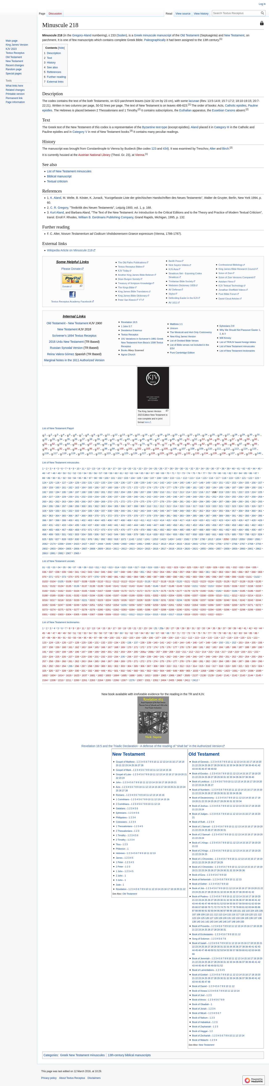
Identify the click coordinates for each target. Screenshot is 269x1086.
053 (155, 572)
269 (103, 501)
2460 (124, 543)
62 (53, 444)
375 (129, 515)
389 (221, 515)
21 (183, 434)
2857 (219, 548)
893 (110, 539)
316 (188, 506)
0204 (171, 595)
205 (129, 492)
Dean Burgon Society (129, 279)
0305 (76, 614)
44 (135, 439)
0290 (179, 609)
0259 (155, 605)
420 (201, 520)
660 (208, 534)
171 (129, 487)
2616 (187, 543)
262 (57, 501)
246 (175, 496)
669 (221, 534)
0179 (195, 590)
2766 (234, 543)
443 (129, 525)
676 (227, 534)
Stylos (172, 294)
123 (154, 148)
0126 (226, 581)
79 (180, 444)
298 (71, 506)
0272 (258, 605)
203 (116, 492)
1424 (171, 539)
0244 (258, 600)
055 (168, 572)
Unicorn (174, 328)
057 (182, 572)
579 (136, 534)
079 (103, 576)
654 (168, 534)
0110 (100, 581)
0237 (203, 600)
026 (196, 567)
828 (64, 539)
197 (77, 492)
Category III (221, 127)
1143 (131, 539)
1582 (186, 539)
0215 (258, 595)
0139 (100, 586)
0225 (116, 600)
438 (97, 525)
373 (116, 515)
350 (188, 510)
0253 (108, 605)
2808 (92, 548)
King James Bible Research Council (237, 269)
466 (57, 529)
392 (241, 515)
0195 (100, 595)
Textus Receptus (129, 334)
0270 (242, 605)
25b (162, 628)
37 (83, 439)
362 (44, 515)
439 (103, 525)
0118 (163, 581)
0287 (155, 609)
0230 (155, 600)
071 (51, 576)
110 (210, 448)
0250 (84, 605)
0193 (84, 595)
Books (124, 350)
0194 (92, 595)
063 (221, 572)
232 (84, 496)
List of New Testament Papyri (58, 428)
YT (140, 300)
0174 (155, 590)
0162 (60, 590)
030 (222, 567)
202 (110, 492)
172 (136, 487)
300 (84, 506)
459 (234, 525)
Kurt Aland (57, 212)
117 (55, 453)
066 (241, 572)
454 (201, 525)
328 (44, 510)
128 (153, 453)
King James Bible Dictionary (132, 295)
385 (195, 515)
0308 (100, 614)
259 (260, 496)
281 (182, 501)
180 (188, 487)
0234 (179, 600)
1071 (123, 539)
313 (168, 506)
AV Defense (175, 289)
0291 (187, 609)
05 (64, 567)
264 (71, 501)
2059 (242, 539)
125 (126, 453)
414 (162, 520)
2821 (195, 548)
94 (76, 448)
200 (97, 492)
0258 (147, 605)
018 (143, 567)
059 (195, 572)
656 (182, 534)
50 (180, 439)
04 (59, 567)
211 (168, 492)
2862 (258, 548)
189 (247, 487)
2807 (84, 548)
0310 (116, 614)
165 (90, 487)
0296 (226, 609)
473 (103, 529)
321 (221, 506)
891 (97, 539)
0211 (226, 595)
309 (142, 506)
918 (116, 539)
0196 (108, 595)
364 (57, 515)
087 (155, 576)
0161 (53, 590)
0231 (163, 600)
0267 (219, 605)
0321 (203, 614)
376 (136, 515)
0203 (163, 595)
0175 (163, 590)
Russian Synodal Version (66, 347)
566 (129, 534)
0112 (116, 581)
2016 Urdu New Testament (66, 341)
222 (241, 492)
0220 (76, 600)
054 (162, 572)
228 (57, 496)
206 (136, 492)
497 (260, 529)
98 (105, 448)
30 (250, 434)
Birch (225, 148)
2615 (179, 543)
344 (149, 510)
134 (206, 453)
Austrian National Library (94, 155)
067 (247, 572)
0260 (163, 605)
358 (241, 510)
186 (227, 487)
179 (182, 487)
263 (64, 501)
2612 (155, 543)
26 (221, 434)
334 (84, 510)
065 (234, 572)
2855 (203, 548)
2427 (84, 543)
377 (142, 515)
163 (77, 487)
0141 (116, 586)
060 (201, 572)
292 (254, 501)
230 (71, 496)
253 (221, 496)
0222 (92, 600)
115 (254, 448)
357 (234, 510)
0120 (179, 581)
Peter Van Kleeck (127, 300)
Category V (80, 131)
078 (97, 576)
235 (103, 496)
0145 (147, 586)
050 (136, 572)
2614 (171, 543)
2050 (226, 539)
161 (64, 487)
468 (71, 529)
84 (218, 444)
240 (136, 496)
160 (57, 487)
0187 (258, 590)
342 (136, 510)
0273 (45, 609)
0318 (179, 614)
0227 (132, 600)
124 (117, 453)
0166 (92, 590)
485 (182, 529)
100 (121, 448)
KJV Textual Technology (231, 285)
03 (54, 567)
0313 (139, 614)
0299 (250, 609)
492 (227, 529)
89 (255, 444)
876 (90, 539)
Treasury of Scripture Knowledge (135, 283)
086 (149, 576)
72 (128, 444)
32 (46, 439)
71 (120, 444)
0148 (171, 586)
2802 (45, 548)
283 (195, 501)
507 (103, 534)
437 (90, 525)
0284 (132, 609)
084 (136, 576)
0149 (179, 586)
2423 (76, 543)
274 (136, 501)
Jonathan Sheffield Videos (232, 290)
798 (247, 534)
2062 (45, 543)
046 (110, 572)
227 (51, 496)
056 (175, 572)
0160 (45, 590)
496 (254, 529)
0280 (100, 609)
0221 (84, 600)
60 (255, 439)
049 (129, 572)
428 (254, 520)
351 (195, 510)
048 (123, 572)
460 (241, 525)
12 (116, 434)
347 (168, 510)
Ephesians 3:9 (227, 326)
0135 (68, 586)
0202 (155, 595)
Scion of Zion (225, 273)
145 (182, 482)
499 (51, 534)
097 (221, 576)
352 (201, 510)
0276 (68, 609)
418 (188, 520)
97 (98, 448)
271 (116, 501)
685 (234, 534)
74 (143, 444)
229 (64, 496)
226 (44, 496)
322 (227, 506)
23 (198, 434)
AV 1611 (173, 302)
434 (165, 148)
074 (71, 576)
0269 (234, 605)
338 (110, 510)
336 (97, 510)
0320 (195, 614)
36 (76, 439)
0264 (195, 605)
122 (100, 453)
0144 (139, 586)
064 (227, 572)
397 (51, 520)
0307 (92, 614)
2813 (132, 548)
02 (48, 567)
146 (188, 482)
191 (260, 487)
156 (254, 482)
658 (195, 534)
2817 (163, 548)
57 (233, 439)
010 (91, 567)
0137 (84, 586)
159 (51, 487)
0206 (187, 595)
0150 (187, 586)
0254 (116, 605)
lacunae (194, 101)
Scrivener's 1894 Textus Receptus (74, 335)
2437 (92, 543)
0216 (45, 600)
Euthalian (185, 110)
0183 (226, 590)
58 (240, 439)
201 (103, 492)
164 (84, 487)
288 (227, 501)
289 (234, 501)
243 (155, 496)
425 (234, 520)
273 (129, 501)
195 (64, 492)
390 (227, 515)
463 (260, 525)
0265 (203, 605)
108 (192, 448)
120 (82, 453)
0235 (187, 600)
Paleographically (155, 40)
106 (175, 448)
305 (116, 506)
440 (110, 525)
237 (116, 496)
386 (201, 515)
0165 (84, 590)
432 (57, 525)
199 (90, 492)
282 (188, 501)
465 (51, 529)
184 (214, 487)
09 (85, 567)
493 (234, 529)
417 (182, 520)
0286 (147, 609)
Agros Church (128, 354)
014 (117, 567)
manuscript (164, 35)
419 (195, 520)
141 (155, 482)
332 (71, 510)
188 (241, 487)
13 (123, 434)
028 (209, 567)
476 (123, 529)
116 (47, 453)
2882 (60, 553)
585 (142, 534)
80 (188, 444)
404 (97, 520)
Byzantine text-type (154, 127)
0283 (124, 609)
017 (137, 567)
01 (43, 567)
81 (195, 444)
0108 (84, 581)
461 (247, 525)
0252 (100, 605)
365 (64, 515)
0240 (226, 600)
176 (162, 487)
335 (90, 510)
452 (188, 525)
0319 (187, 614)
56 (225, 439)
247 (182, 496)
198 (84, 492)
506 (97, 534)
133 (197, 453)
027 (202, 567)
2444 (100, 543)
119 (73, 453)
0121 (187, 581)
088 (162, 576)
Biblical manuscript (59, 176)
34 (60, 439)
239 (129, 496)
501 (64, 534)
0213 (242, 595)
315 (182, 506)
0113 (124, 581)
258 (254, 496)
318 (201, 506)
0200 (139, 595)
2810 (108, 548)
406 (110, 520)
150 (214, 482)
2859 (234, 548)
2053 (234, 539)
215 (195, 492)
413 (155, 520)
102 (139, 448)
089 (168, 576)
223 (247, 492)
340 (123, 510)
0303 (60, 614)
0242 (242, 600)
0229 (147, 600)
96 (91, 448)
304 (110, 506)
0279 (92, 609)
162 (71, 487)
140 (259, 453)
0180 (203, 590)
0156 (234, 586)
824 (260, 534)
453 (195, 525)
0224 (108, 600)
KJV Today (123, 270)
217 (208, 492)
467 (64, 529)
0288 (163, 609)
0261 (171, 605)
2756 (219, 543)
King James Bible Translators (133, 291)
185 (221, 487)
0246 (53, 605)
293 (260, 501)
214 (188, 492)
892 (103, 539)
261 (51, 501)
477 (129, 529)
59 (248, 439)
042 (84, 572)
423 (221, 520)
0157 (242, 586)
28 (236, 434)
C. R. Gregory (59, 207)
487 (195, 529)
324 (241, 506)
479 (142, 529)
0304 (68, 614)
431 (51, 525)
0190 (60, 595)
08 (79, 567)
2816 (155, 548)
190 (254, 487)
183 (208, 487)
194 (57, 492)
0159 (258, 586)
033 (241, 567)
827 (57, 539)
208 (149, 492)
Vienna (139, 155)
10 (101, 434)
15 (138, 434)
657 (188, 534)
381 (168, 515)
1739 (194, 539)
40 (105, 439)
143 (168, 482)
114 (245, 448)
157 (260, 482)
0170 (124, 590)
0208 (203, 595)
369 (90, 515)
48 (165, 439)
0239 (219, 600)
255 (234, 496)
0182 (219, 590)
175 (155, 487)
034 (248, 567)
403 (90, 520)
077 (90, 576)
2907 (68, 553)
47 (158, 439)
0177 (179, 590)
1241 (147, 539)
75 (150, 444)
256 (241, 496)
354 (214, 510)
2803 (53, 548)
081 (116, 576)
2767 (242, 543)
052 (149, 572)
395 (260, 515)
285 (208, 501)
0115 (139, 581)
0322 (211, 614)
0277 (76, 609)
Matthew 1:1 (176, 324)
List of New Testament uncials (58, 561)
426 (241, 520)
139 (250, 453)
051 (142, 572)
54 (210, 439)
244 (162, 496)
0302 (53, 614)
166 (97, 487)
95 (83, 448)
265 (77, 501)
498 (44, 534)
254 (227, 496)
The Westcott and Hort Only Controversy (191, 332)
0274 (53, 609)
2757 (226, 543)
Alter (213, 148)
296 (57, 506)
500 (57, 534)
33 (53, 439)
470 (84, 529)
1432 (179, 539)
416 (175, 520)
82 (203, 444)
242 (149, 496)
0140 (108, 586)
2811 (116, 548)
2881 (53, 553)
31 (258, 434)
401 (77, 520)
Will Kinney (225, 338)
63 (60, 444)
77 (165, 444)
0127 (234, 581)
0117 (155, 581)
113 (237, 448)
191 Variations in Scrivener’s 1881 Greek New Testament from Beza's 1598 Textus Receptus (142, 342)
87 (240, 444)
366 (71, 515)
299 (77, 506)
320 (214, 506)
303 (103, 506)
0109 (92, 581)
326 (254, 506)
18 (161, 434)
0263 (187, 605)
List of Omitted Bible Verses (184, 340)
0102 (257, 576)
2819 (179, 548)
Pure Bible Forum (228, 294)
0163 (68, 590)
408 (123, 520)
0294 (211, 609)
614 (149, 534)
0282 (116, 609)
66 (83, 444)
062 (214, 572)
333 (77, 510)
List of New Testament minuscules (69, 171)
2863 (45, 553)
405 (103, 520)
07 (74, 567)
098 (227, 576)
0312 (132, 614)
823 (254, 534)
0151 (195, 586)
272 (123, 501)
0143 (132, 586)
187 (234, 487)
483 (168, 529)
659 (201, 534)
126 (135, 453)
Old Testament (189, 35)
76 (158, 444)
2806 (76, 548)
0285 (139, 609)
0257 (139, 605)
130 (171, 453)
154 (241, 482)
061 (208, 572)
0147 (163, 586)
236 (110, 496)
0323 (219, 614)
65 (76, 444)
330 (57, 510)
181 (195, 487)
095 (208, 576)
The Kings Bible (126, 287)
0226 (124, 600)
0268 (226, 605)
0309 (108, 614)
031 (228, 567)
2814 (139, 548)
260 (44, 501)
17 (153, 434)
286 (214, 501)
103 (148, 448)
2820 (187, 548)
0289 (171, 609)
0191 (68, 595)
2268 (60, 543)
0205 (179, 595)
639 (155, 534)
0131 (45, 586)
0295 (219, 609)
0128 (242, 581)
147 (195, 482)
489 (208, 529)
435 (77, 525)
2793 (258, 543)
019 (150, 567)
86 (233, 444)
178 (175, 487)
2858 (226, 548)
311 (155, 506)
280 (175, 501)
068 (254, 572)
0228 (139, 600)
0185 (242, 590)
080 (110, 576)
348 (175, 510)
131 (179, 453)
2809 (100, 548)
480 (149, 529)
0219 (68, 600)
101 (130, 448)
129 (162, 453)
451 (182, 525)
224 (254, 492)
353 (208, 510)
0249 (76, 605)
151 (221, 482)
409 (129, 520)
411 (142, 520)
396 (44, 520)
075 (77, 576)
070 (44, 576)
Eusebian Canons (223, 110)
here (147, 422)
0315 (155, 614)
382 (175, 515)
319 (208, 506)
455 (208, 525)
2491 (139, 543)
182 (201, 487)
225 (260, 492)
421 (208, 520)
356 (227, 510)
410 (136, 520)
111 (219, 448)
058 (188, 572)
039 (64, 572)
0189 (53, 595)
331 (64, 510)
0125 (219, 581)
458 (227, 525)
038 (57, 572)
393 (247, 515)
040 (71, 572)
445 (142, 525)
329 (51, 510)
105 (166, 448)
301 (90, 506)
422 (214, 520)
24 (205, 434)
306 (123, 506)
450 (175, 525)
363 (51, 515)
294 (44, 506)
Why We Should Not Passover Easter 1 (240, 330)
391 (234, 515)
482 (162, 529)
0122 (195, 581)
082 (123, 576)
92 (60, 448)
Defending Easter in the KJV (183, 298)
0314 (147, 614)
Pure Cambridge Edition (182, 352)
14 (131, 434)
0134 (60, 586)
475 (116, 529)
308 (136, 506)
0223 (100, 600)
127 (144, 453)
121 (91, 453)
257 (247, 496)
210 (162, 492)
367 (77, 515)
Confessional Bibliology (231, 265)
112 (228, 448)
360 (254, 510)
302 (97, 506)
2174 (53, 543)
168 (110, 487)
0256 (132, 605)
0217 (53, 600)
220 (227, 492)
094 (201, 576)
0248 (68, 605)
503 (77, 534)
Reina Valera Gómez (60, 354)
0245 (45, 605)
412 (149, 520)
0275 (60, 609)
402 (84, 520)
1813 (210, 539)
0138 (92, 586)
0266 (211, 605)
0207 (195, 595)
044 (97, 572)
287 (221, 501)
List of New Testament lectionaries (237, 350)
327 (260, 506)
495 (247, 529)
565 (123, 534)
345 (155, 510)
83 (210, 444)
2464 (132, 543)
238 (123, 496)
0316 (163, 614)
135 (215, 453)
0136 (76, 586)
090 (175, 576)
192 (44, 492)
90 (46, 448)
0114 (132, 581)
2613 (163, 543)
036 (44, 572)
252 (214, 496)
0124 (211, 581)
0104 (53, 581)
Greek (138, 35)
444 (136, 525)
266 (84, 501)
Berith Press (175, 261)
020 (156, 567)
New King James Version (183, 336)
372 (110, 515)
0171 (132, 590)
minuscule (149, 35)
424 (227, 520)
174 (149, 487)
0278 (84, 609)
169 (116, 487)
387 (208, 515)
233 (90, 496)
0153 (211, 586)
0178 (187, 590)
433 (64, 525)
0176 (171, 590)
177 (168, 487)
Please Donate (71, 268)
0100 (241, 576)
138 (241, 453)
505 (90, 534)
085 (142, 576)
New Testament (234, 35)
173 (142, 487)
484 (175, 529)
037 (51, 572)
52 (195, 439)
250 (201, 496)
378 (149, 515)
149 (208, 482)
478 (136, 529)
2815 (147, 548)
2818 (171, 548)
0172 (139, 590)
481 (155, 529)
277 (155, 501)
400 (71, 520)
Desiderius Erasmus (131, 330)
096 (214, 576)
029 (215, 567)
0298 (242, 609)
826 (51, 539)
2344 (68, 543)
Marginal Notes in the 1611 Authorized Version (74, 360)
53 (203, 439)
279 (168, 501)
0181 (211, 590)
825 (44, 539)
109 (201, 448)
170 (123, 487)
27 (228, 434)
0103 (45, 581)
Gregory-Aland (81, 35)
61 (46, 444)
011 (97, 567)
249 (195, 496)
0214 (250, 595)
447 (155, 525)
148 (201, 482)
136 (224, 453)
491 (221, 529)
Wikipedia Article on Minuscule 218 (69, 250)
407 (116, 520)
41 (113, 439)
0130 (258, 581)
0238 (211, 600)
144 (175, 482)
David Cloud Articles (229, 298)
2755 (211, 543)
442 (123, 525)
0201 (147, 595)
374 (123, 515)
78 (173, 444)
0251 (92, 605)
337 (103, 510)
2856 (211, 548)
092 (188, 576)
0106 (68, 581)
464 (44, 529)
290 (241, 501)
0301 (45, 614)
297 (64, 506)
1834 (218, 539)
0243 (250, 600)
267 (90, 501)
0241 (234, 600)
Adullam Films (226, 281)
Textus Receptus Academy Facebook (71, 301)
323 (234, 506)
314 (175, 506)
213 (182, 492)
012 (104, 567)
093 (195, 576)
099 (234, 576)
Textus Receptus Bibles (130, 266)
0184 (234, 590)
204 (123, 492)
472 (97, 529)
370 (97, 515)
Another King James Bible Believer (136, 275)
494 (241, 529)
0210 (219, 595)
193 (51, 492)
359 (247, 510)
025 (189, 567)
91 (53, 448)
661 (214, 534)
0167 (100, 590)
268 (97, 501)
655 (175, 534)
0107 (76, 581)
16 (146, 434)
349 (182, 510)
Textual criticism (57, 181)
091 (182, 576)
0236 (195, 600)
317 (195, 506)
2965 (76, 553)
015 (123, 567)
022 (169, 567)
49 (173, 439)
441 (116, 525)
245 (168, 496)
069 (260, 572)
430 (44, 525)
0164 (76, 590)
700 (241, 534)
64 (68, 444)
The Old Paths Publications (132, 262)
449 (168, 525)
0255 (124, 605)
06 (69, 567)
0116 (147, 581)
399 (64, 520)
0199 (132, 595)
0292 (195, 609)
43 (128, 439)
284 (201, 501)
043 (90, 572)
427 (247, 520)
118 (64, 453)
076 (84, 576)
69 (105, 444)
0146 (155, 586)
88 (248, 444)
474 (110, 529)
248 (188, 496)
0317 (171, 614)
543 (110, 534)
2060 (250, 539)
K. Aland (55, 197)
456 (214, 525)
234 (97, 496)
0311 (124, 614)
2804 (60, 548)
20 (176, 434)
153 (234, 482)
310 (149, 506)
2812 (124, 548)
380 (162, 515)
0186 (250, 590)
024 (183, 567)
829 (71, 539)
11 (108, 434)
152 (227, 482)
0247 (60, 605)
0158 (250, 586)
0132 (53, 586)
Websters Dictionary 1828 (182, 285)
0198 (124, 595)
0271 (250, 605)
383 (182, 515)
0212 (234, 595)
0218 (60, 600)
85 (225, 444)
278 (162, 501)
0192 (76, 595)
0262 (179, 605)
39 (98, 439)
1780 (202, 539)
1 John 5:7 (126, 326)
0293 (203, 609)
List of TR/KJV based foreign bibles (238, 342)
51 (188, 439)
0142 (124, 586)
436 (84, 525)
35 (68, 439)
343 (142, 510)
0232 (171, 600)
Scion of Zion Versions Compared (236, 277)
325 (247, 506)
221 (234, 492)
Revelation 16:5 (129, 322)
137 (233, 453)
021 (163, 567)
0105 (60, 581)
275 (142, 501)
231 (77, 496)
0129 (250, 581)
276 (149, 501)
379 (155, 515)
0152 (203, 586)
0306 (84, 614)
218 (214, 492)
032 (235, 567)
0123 (203, 581)
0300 (258, 609)
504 (84, 534)
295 (51, 506)
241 (142, 496)
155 (247, 482)
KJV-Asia (173, 269)
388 (214, 515)
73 (135, 444)
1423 (163, 539)
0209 (211, 595)
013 (110, 567)
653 (162, 534)
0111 (108, 581)
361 (260, 510)
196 (71, 492)
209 (155, 492)
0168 (108, 590)
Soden (121, 35)
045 (103, 572)
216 (201, 492)
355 (221, 510)
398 (57, 520)
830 (77, 539)
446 (149, 525)
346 (162, 510)
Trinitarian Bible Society (181, 281)
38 (91, 439)
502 (71, 534)
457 (221, 525)
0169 (116, 590)
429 (260, 520)
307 (129, 506)
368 (84, 515)
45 (143, 439)
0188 (45, 595)
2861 (250, 548)
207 (142, 492)
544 (116, 534)
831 (84, 539)
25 (213, 434)
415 (168, 520)
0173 (147, 590)
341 (129, 510)
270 (110, 501)
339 (116, 510)
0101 (249, 576)
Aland (194, 127)
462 (254, 525)
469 (77, 529)
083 (129, 576)
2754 (203, 543)
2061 (258, 539)
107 (183, 448)
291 (247, 501)
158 (44, 487)
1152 (139, 539)
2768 (250, 543)
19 (168, 434)
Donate (65, 286)
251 (208, 496)
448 (162, 525)
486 (188, 529)
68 (98, 444)
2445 (108, 543)
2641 (195, 543)
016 (130, 567)
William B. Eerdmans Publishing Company (105, 217)
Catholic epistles (236, 105)
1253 (155, 539)
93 (68, 448)
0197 (116, 595)
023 (176, 567)
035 (254, 567)
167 (103, 487)
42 (120, 439)
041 (77, 572)
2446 (116, 543)
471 (90, 529)
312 (162, 506)
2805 (68, 548)
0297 (234, 609)
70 (113, 444)
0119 (171, 581)
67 (91, 444)
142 (162, 482)
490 (214, 529)
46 (150, 439)
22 (191, 434)
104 (157, 448)
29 (243, 434)
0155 (226, 586)
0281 (108, 609)
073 (64, 576)
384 (188, 515)
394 (254, 515)
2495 (147, 543)
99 (113, 448)
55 (218, 439)
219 (221, 492)
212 (175, 492)
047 (116, 572)
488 (201, 529)
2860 (242, 548)
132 (188, 453)
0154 (219, 586)
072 (57, 576)
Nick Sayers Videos (179, 265)
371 (103, 515)
